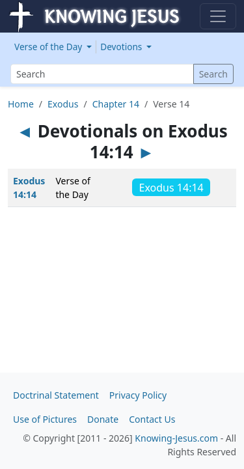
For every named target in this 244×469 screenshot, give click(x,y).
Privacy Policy (138, 395)
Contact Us (152, 419)
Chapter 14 (115, 104)
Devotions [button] (122, 46)
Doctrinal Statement (56, 395)
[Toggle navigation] (218, 16)
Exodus (62, 104)
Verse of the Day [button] (49, 46)
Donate (102, 419)
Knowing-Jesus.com (176, 438)
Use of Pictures (45, 419)
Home (21, 104)
